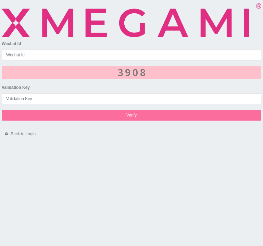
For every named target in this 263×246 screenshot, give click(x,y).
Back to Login (20, 134)
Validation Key (16, 87)
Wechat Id (11, 43)
